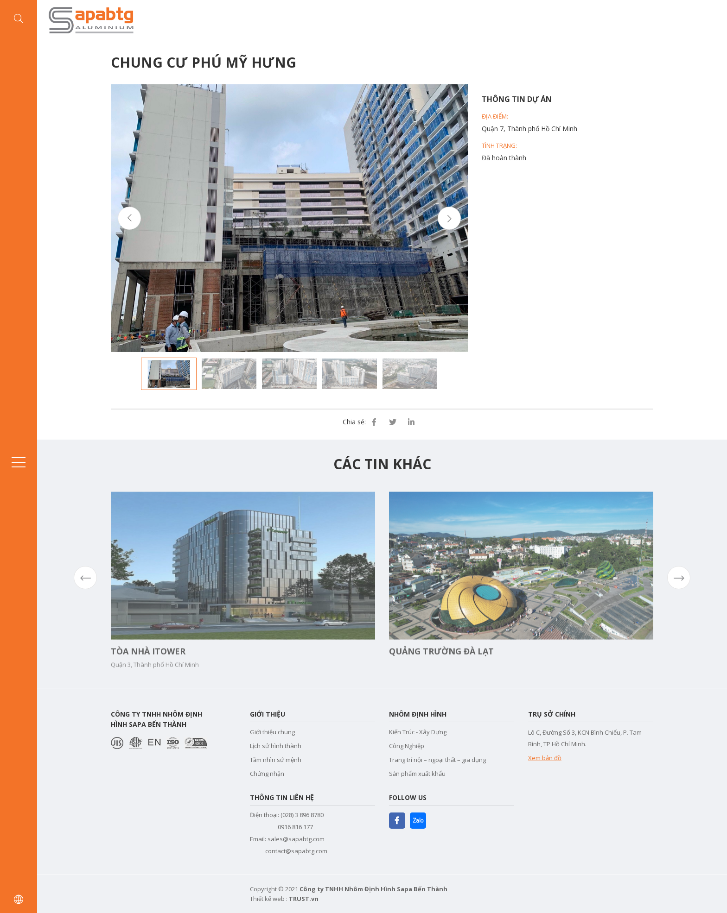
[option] (289, 218)
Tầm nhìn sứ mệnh (275, 760)
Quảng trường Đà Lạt (441, 667)
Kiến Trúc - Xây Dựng (417, 732)
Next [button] (449, 218)
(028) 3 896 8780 (302, 815)
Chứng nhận (267, 773)
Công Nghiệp (406, 746)
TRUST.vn (304, 898)
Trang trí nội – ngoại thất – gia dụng (437, 760)
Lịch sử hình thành (275, 746)
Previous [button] (129, 218)
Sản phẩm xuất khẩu (417, 773)
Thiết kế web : (268, 898)
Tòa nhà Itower (148, 667)
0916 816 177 (295, 827)
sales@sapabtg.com (296, 839)
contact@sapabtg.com (296, 851)
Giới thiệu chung (272, 732)
